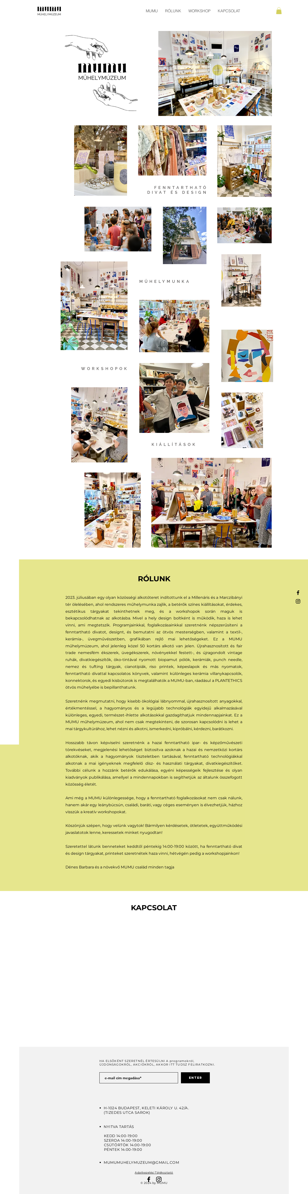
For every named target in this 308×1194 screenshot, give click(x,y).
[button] (279, 10)
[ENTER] (195, 1077)
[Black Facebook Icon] (298, 593)
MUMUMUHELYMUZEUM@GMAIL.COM (141, 1162)
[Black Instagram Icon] (298, 601)
